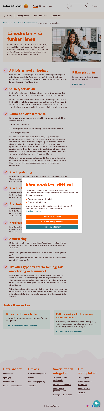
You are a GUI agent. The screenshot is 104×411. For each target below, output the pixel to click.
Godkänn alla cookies (52, 216)
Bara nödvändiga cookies (52, 222)
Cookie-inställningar (52, 227)
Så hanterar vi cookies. (34, 211)
